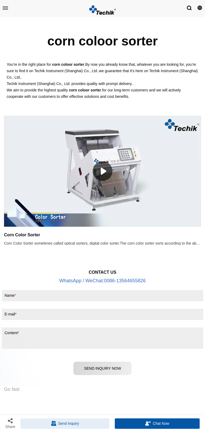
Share (10, 423)
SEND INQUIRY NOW (102, 368)
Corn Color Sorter (22, 235)
